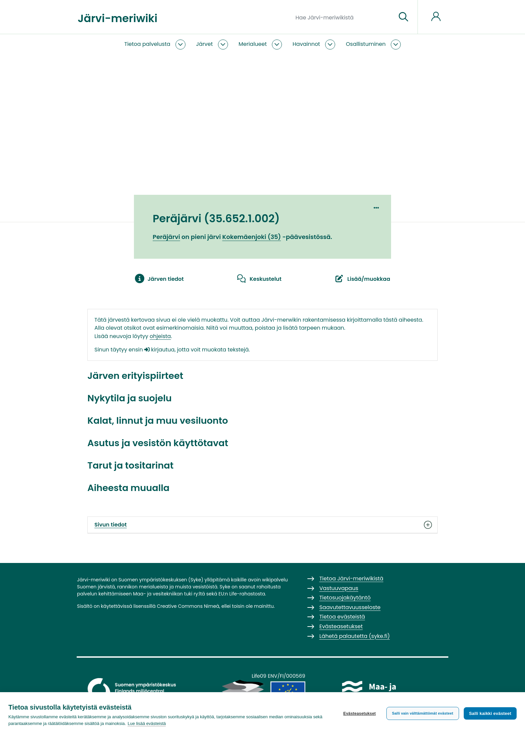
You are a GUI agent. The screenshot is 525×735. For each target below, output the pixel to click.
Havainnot (306, 44)
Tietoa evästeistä (342, 617)
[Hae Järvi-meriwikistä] (343, 17)
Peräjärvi (166, 237)
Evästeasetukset (359, 713)
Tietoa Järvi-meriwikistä (351, 578)
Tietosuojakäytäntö (345, 597)
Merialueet (253, 44)
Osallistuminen (366, 44)
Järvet (204, 44)
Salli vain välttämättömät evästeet (422, 713)
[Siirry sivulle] (403, 17)
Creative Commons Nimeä (188, 606)
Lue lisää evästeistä (147, 723)
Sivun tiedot (262, 525)
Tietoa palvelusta (147, 44)
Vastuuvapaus (338, 588)
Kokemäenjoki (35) (251, 237)
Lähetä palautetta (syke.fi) (354, 636)
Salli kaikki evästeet (490, 713)
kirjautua (159, 349)
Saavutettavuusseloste (350, 607)
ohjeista (160, 336)
